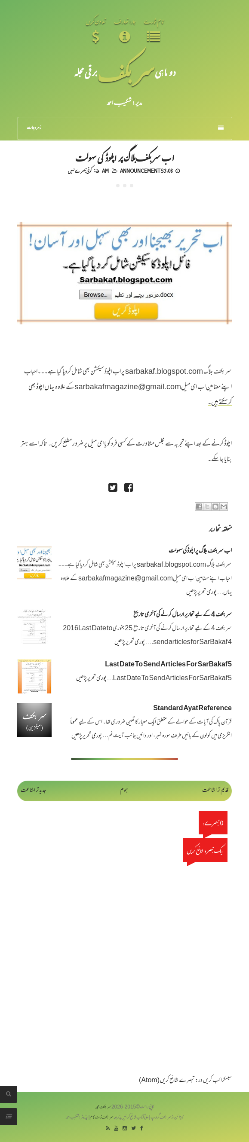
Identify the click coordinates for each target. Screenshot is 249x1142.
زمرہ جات (125, 128)
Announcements (141, 170)
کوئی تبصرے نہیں (79, 170)
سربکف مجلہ (103, 1107)
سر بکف (126, 72)
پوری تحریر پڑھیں (201, 592)
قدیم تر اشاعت (215, 791)
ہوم (124, 791)
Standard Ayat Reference (192, 709)
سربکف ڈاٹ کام (102, 1117)
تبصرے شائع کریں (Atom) (167, 1081)
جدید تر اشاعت (33, 791)
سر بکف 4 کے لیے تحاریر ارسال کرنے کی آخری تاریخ (182, 615)
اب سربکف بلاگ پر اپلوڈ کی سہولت (124, 157)
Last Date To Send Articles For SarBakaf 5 (168, 665)
